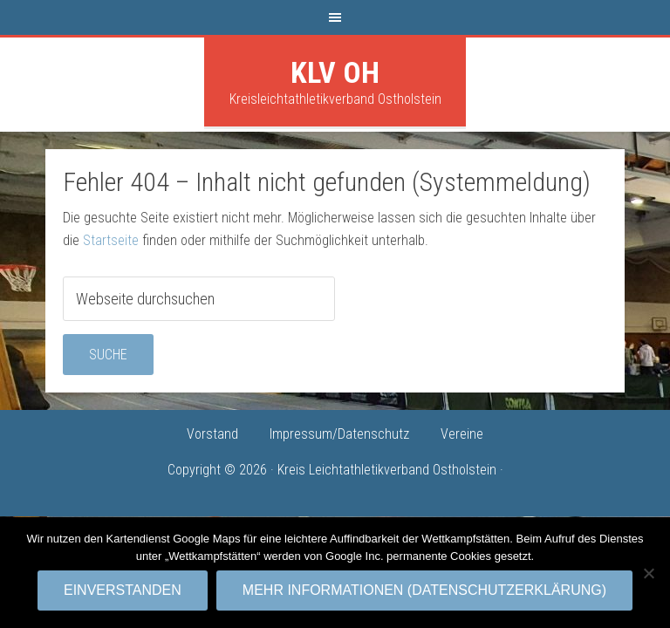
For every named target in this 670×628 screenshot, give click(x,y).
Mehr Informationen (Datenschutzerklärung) (424, 590)
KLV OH (335, 72)
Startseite (111, 240)
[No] (648, 573)
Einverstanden (122, 590)
